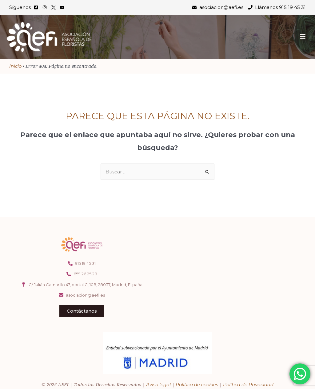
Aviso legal (158, 384)
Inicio (15, 66)
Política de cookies (197, 384)
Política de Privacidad (248, 384)
